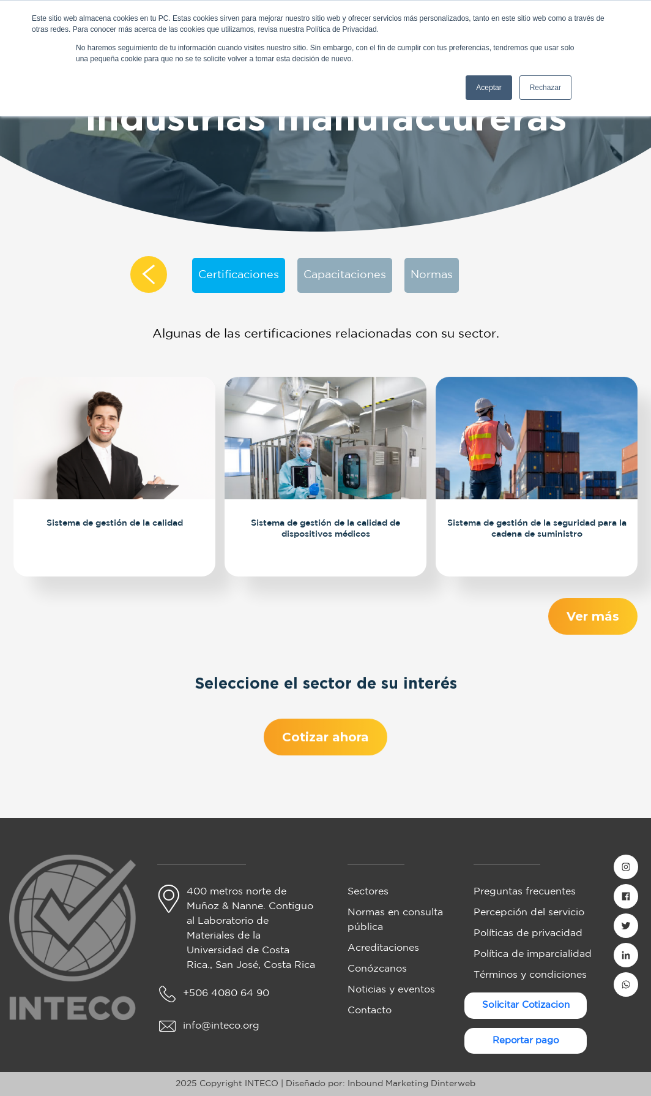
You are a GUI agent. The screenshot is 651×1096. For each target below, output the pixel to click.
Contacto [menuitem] (370, 1010)
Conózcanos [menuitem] (377, 968)
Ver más (593, 616)
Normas (432, 275)
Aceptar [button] (488, 87)
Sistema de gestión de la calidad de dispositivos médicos (325, 526)
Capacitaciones (344, 275)
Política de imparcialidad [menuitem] (533, 954)
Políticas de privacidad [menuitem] (528, 933)
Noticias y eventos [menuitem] (391, 989)
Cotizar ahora (325, 743)
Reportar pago (526, 1041)
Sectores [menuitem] (368, 891)
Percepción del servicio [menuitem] (529, 912)
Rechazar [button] (545, 87)
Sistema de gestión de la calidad (114, 521)
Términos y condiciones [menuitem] (530, 975)
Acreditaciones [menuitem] (383, 948)
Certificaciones (238, 275)
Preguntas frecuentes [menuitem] (525, 891)
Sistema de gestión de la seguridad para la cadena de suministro (536, 526)
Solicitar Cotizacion (526, 1005)
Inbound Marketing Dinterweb (411, 1083)
